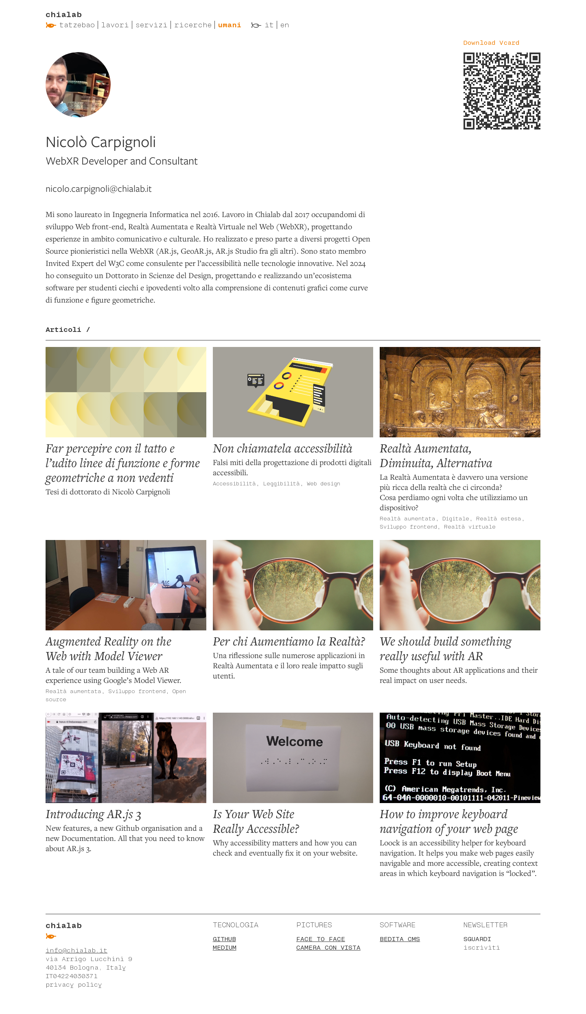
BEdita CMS (400, 938)
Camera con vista (328, 947)
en (284, 25)
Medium (224, 947)
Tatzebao (77, 25)
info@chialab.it (76, 950)
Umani (229, 25)
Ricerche (193, 25)
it (269, 25)
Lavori (115, 25)
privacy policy (74, 984)
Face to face (320, 938)
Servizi (152, 25)
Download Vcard (491, 42)
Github (224, 938)
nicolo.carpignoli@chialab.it (99, 188)
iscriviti (482, 947)
